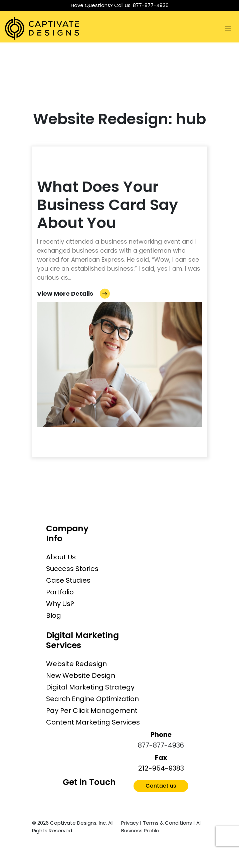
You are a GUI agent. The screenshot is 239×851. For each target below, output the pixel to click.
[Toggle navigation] (228, 28)
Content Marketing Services (93, 722)
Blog (53, 615)
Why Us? (60, 603)
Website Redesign (76, 663)
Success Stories (72, 568)
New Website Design (80, 675)
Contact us (161, 786)
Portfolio (60, 592)
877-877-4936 (151, 5)
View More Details (73, 293)
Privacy (130, 822)
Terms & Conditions (167, 822)
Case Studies (68, 580)
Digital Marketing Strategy (90, 687)
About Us (61, 557)
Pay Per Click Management (92, 710)
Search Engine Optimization (92, 698)
